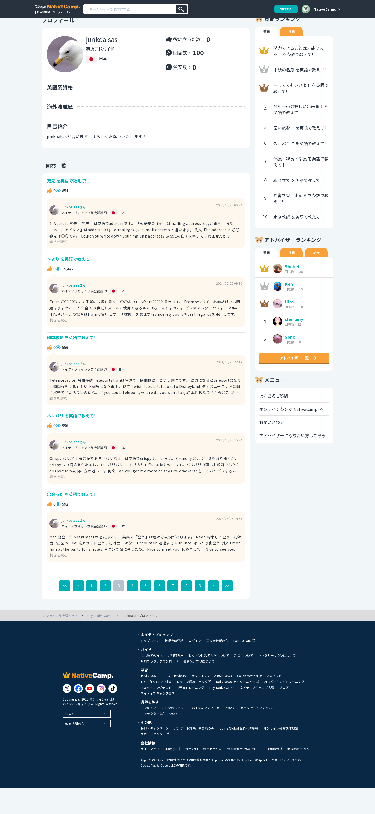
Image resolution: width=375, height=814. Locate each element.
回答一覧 (52, 180)
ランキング (148, 734)
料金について (243, 681)
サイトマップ (150, 775)
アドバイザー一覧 (294, 379)
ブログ (284, 713)
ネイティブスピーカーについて (213, 734)
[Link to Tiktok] (112, 714)
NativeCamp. (325, 9)
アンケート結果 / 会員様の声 (194, 754)
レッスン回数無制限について (209, 681)
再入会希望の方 (217, 667)
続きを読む (59, 258)
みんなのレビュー (173, 734)
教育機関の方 (74, 750)
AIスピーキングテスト (156, 713)
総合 (319, 267)
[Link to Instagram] (101, 714)
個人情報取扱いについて (244, 775)
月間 (293, 45)
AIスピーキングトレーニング (284, 707)
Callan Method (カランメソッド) (260, 702)
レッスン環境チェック (194, 708)
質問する (284, 9)
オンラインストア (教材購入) (211, 702)
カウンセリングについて (257, 734)
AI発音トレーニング (190, 713)
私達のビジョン (298, 775)
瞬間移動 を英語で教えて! (72, 357)
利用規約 (191, 775)
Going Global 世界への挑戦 (238, 754)
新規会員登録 (174, 667)
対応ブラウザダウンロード (159, 687)
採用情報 (274, 775)
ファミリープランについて (277, 681)
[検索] (181, 9)
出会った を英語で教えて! (72, 519)
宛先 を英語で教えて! (68, 196)
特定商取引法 (212, 775)
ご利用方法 (175, 681)
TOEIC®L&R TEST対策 (156, 707)
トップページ (150, 667)
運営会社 (172, 775)
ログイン (195, 667)
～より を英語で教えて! (70, 277)
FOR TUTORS (244, 667)
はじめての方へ (151, 681)
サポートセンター (155, 760)
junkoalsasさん (73, 223)
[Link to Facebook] (78, 714)
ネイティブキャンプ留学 (158, 719)
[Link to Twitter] (67, 714)
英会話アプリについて (199, 687)
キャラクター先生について (159, 740)
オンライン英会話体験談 (281, 754)
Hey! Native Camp (222, 713)
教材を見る (148, 702)
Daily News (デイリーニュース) (237, 707)
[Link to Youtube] (89, 714)
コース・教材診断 (173, 702)
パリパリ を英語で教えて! (72, 438)
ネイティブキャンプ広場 (257, 713)
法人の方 (71, 740)
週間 (267, 45)
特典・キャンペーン (154, 754)
